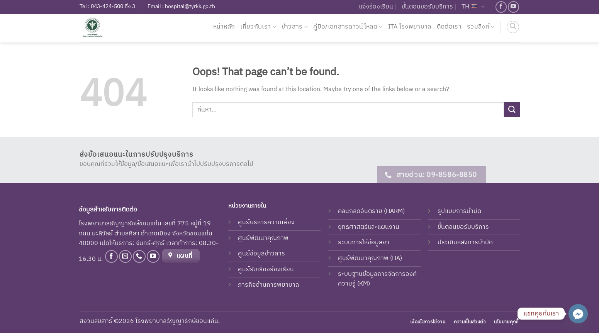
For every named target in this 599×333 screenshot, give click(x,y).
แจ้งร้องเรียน (376, 7)
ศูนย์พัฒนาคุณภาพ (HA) (370, 258)
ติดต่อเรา (449, 27)
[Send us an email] (125, 256)
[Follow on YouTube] (513, 6)
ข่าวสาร (295, 27)
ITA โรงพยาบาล (409, 27)
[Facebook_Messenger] (578, 313)
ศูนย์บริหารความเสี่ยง (266, 222)
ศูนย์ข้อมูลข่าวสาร (261, 253)
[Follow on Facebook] (501, 6)
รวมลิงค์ (480, 27)
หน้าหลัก (224, 27)
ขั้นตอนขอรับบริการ (427, 7)
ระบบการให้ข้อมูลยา (363, 242)
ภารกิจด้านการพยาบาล (268, 285)
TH (473, 7)
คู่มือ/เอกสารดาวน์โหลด (347, 27)
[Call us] (139, 256)
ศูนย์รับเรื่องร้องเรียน (266, 269)
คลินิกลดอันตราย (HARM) (371, 211)
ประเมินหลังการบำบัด (465, 242)
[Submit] (511, 109)
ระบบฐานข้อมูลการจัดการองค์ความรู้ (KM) (377, 279)
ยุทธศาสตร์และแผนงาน (368, 227)
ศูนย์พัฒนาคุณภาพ (263, 238)
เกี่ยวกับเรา (258, 27)
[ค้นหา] (513, 27)
